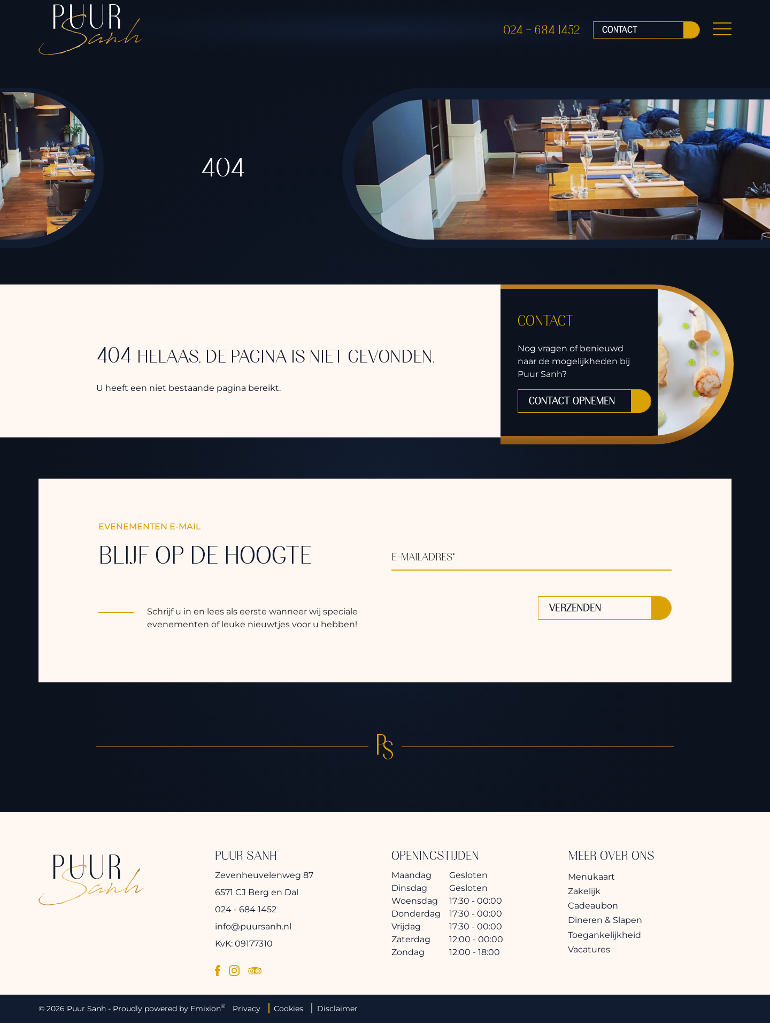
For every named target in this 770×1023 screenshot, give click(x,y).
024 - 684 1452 (541, 34)
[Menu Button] (722, 34)
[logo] (90, 34)
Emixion (205, 1008)
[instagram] (234, 970)
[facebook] (217, 970)
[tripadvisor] (254, 970)
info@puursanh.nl (253, 926)
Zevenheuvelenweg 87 (264, 875)
